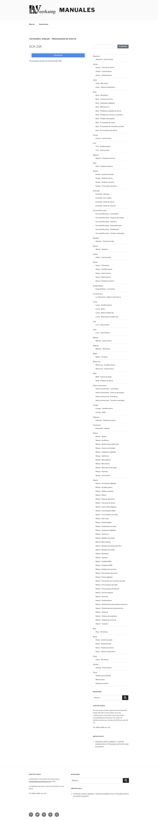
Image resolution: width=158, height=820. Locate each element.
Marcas (32, 24)
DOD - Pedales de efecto (104, 166)
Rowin (95, 637)
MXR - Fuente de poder (104, 377)
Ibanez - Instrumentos (103, 273)
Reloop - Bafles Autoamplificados (107, 444)
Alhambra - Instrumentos (104, 59)
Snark (95, 656)
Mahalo (95, 337)
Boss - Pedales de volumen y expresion (109, 115)
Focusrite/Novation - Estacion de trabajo (110, 218)
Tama (95, 672)
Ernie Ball (96, 191)
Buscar (123, 46)
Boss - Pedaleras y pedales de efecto (108, 111)
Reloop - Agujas (101, 436)
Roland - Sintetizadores (104, 600)
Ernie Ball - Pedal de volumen (106, 206)
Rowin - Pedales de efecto (105, 648)
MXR (95, 373)
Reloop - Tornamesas (103, 475)
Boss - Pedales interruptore (105, 118)
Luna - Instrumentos (103, 333)
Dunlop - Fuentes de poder (105, 174)
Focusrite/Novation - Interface (106, 222)
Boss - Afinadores (102, 95)
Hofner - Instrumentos (103, 257)
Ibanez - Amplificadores (104, 269)
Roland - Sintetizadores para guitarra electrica (111, 604)
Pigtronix (96, 417)
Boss (94, 92)
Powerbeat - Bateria (103, 428)
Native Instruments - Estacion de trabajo (110, 392)
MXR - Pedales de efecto (104, 381)
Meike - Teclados (102, 357)
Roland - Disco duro (102, 518)
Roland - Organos (102, 557)
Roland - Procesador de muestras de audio (110, 581)
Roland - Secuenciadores (104, 593)
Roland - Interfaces (102, 534)
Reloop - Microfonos (103, 464)
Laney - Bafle (100, 309)
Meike (95, 353)
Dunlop (95, 171)
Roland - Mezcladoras (103, 542)
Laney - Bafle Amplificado (105, 313)
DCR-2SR (35, 46)
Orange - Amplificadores (104, 408)
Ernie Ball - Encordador (104, 198)
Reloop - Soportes (102, 471)
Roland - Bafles (101, 495)
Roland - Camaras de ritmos (105, 503)
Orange (95, 405)
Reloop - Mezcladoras (103, 460)
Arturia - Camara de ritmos (105, 67)
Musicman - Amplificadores (105, 365)
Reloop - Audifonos (102, 440)
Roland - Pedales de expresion (106, 569)
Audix (95, 80)
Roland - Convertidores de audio (107, 514)
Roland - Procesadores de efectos (107, 589)
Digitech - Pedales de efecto (105, 158)
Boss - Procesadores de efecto (106, 130)
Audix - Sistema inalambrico (105, 87)
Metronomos (100, 679)
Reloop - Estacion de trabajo (105, 448)
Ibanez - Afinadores (102, 265)
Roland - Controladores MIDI (105, 511)
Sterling (95, 664)
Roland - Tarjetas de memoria (106, 620)
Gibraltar (96, 238)
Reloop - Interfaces (102, 456)
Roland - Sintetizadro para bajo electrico (109, 608)
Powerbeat (97, 425)
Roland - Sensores (102, 596)
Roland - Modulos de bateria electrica (108, 546)
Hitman (95, 246)
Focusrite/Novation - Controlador (107, 214)
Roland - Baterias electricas (105, 499)
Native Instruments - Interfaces (107, 396)
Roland (95, 480)
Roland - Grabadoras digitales (106, 530)
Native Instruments (100, 385)
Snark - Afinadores (102, 660)
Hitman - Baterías (102, 249)
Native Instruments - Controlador (107, 389)
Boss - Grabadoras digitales (105, 103)
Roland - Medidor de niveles (105, 538)
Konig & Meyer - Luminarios (105, 289)
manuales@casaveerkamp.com (40, 781)
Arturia (95, 64)
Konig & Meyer (98, 286)
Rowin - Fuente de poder (104, 640)
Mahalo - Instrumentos (103, 341)
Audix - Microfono (102, 83)
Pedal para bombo (102, 683)
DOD (94, 163)
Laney (95, 302)
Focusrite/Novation (99, 210)
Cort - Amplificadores (103, 146)
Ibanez (95, 262)
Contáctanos (43, 24)
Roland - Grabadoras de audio (106, 526)
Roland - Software (102, 612)
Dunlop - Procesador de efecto (106, 186)
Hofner (95, 254)
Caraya (95, 135)
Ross (94, 629)
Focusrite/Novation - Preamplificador (109, 225)
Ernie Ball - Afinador (102, 194)
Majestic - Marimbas (103, 349)
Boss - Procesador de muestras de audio (110, 126)
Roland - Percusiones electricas (107, 573)
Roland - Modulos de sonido (105, 550)
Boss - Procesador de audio (105, 122)
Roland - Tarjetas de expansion (106, 616)
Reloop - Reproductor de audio (106, 468)
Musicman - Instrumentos (105, 369)
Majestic (96, 346)
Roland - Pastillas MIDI (103, 561)
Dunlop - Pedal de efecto (104, 178)
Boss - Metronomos (102, 107)
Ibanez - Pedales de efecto (105, 281)
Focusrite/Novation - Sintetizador (107, 229)
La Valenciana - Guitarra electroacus (108, 297)
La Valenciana (98, 294)
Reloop (95, 433)
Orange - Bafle (101, 412)
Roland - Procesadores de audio (107, 585)
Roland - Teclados (102, 624)
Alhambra (96, 56)
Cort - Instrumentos (102, 150)
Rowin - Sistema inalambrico (105, 651)
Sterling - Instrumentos (104, 668)
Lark (94, 321)
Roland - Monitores (102, 553)
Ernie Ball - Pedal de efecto (105, 202)
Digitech (96, 155)
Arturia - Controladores (104, 71)
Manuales (77, 10)
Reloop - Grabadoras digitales (106, 452)
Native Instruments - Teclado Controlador (110, 400)
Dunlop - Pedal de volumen (105, 182)
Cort (94, 143)
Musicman (96, 361)
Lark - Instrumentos (102, 325)
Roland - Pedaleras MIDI (104, 565)
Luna (94, 329)
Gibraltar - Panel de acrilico (105, 241)
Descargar (58, 55)
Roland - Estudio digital (103, 522)
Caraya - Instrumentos (103, 138)
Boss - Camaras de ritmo (104, 99)
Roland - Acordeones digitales (106, 483)
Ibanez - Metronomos (103, 277)
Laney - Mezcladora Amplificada (107, 317)
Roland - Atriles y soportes (105, 491)
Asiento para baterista (103, 675)
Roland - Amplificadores (104, 487)
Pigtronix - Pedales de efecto (106, 420)
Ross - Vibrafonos (102, 632)
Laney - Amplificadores (104, 305)
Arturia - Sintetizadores (104, 75)
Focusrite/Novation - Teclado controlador (110, 233)
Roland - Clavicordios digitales (106, 507)
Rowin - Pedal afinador (103, 644)
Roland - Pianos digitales (104, 577)
